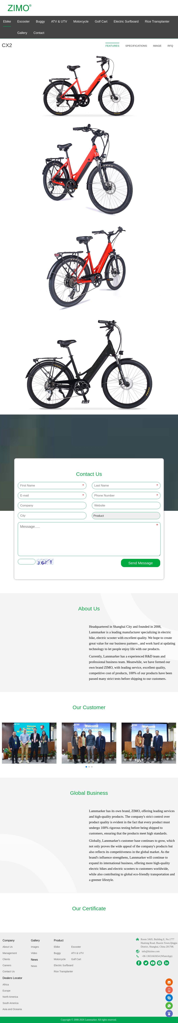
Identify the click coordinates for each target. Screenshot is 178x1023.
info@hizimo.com (151, 951)
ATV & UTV (59, 21)
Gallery (22, 33)
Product (58, 940)
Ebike (7, 21)
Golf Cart (101, 21)
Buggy (40, 21)
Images (35, 946)
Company (8, 940)
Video (34, 953)
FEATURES (112, 45)
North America (10, 996)
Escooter (23, 21)
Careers (7, 965)
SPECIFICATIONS (136, 45)
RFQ (170, 45)
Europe (6, 990)
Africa (6, 984)
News (34, 959)
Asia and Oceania (12, 1009)
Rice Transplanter (157, 21)
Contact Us (9, 971)
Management (10, 953)
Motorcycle (81, 21)
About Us (8, 946)
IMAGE (157, 45)
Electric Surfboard (126, 21)
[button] (86, 767)
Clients (6, 959)
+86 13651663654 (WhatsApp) (157, 956)
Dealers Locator (12, 978)
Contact (38, 33)
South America (10, 1003)
